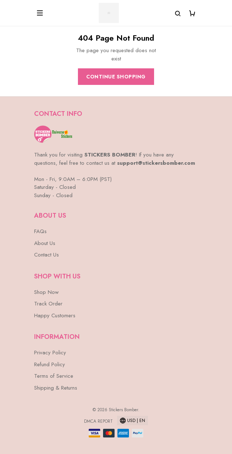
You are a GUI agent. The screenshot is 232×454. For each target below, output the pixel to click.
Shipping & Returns (55, 388)
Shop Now (46, 292)
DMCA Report (98, 421)
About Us (44, 243)
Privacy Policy (50, 353)
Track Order (48, 304)
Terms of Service (53, 376)
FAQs (40, 231)
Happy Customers (54, 315)
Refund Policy (49, 364)
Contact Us (46, 255)
